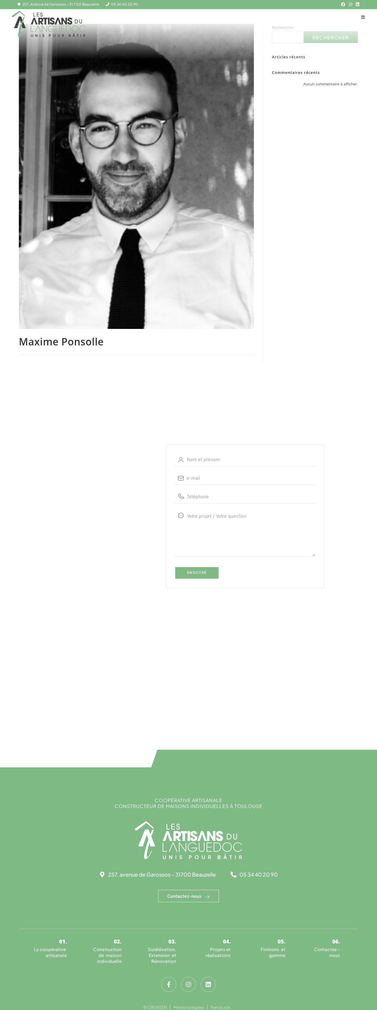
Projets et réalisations (218, 952)
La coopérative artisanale (50, 952)
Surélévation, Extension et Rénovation (162, 955)
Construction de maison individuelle (107, 955)
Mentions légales (188, 1007)
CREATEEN (157, 1007)
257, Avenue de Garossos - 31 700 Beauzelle (60, 4)
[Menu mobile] (363, 17)
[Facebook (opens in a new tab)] (343, 4)
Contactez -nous (327, 952)
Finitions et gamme (273, 952)
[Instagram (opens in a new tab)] (350, 4)
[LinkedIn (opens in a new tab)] (356, 4)
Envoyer (196, 572)
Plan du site (221, 1007)
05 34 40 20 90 (124, 4)
